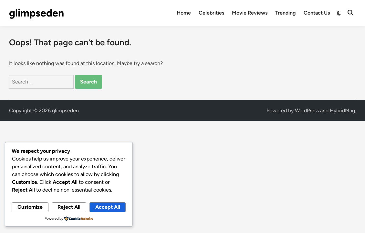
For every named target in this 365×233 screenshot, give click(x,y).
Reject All (68, 207)
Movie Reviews (249, 13)
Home (184, 13)
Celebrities (211, 13)
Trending (285, 13)
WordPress (307, 110)
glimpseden (36, 13)
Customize (30, 207)
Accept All (107, 207)
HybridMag (342, 110)
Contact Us (317, 13)
